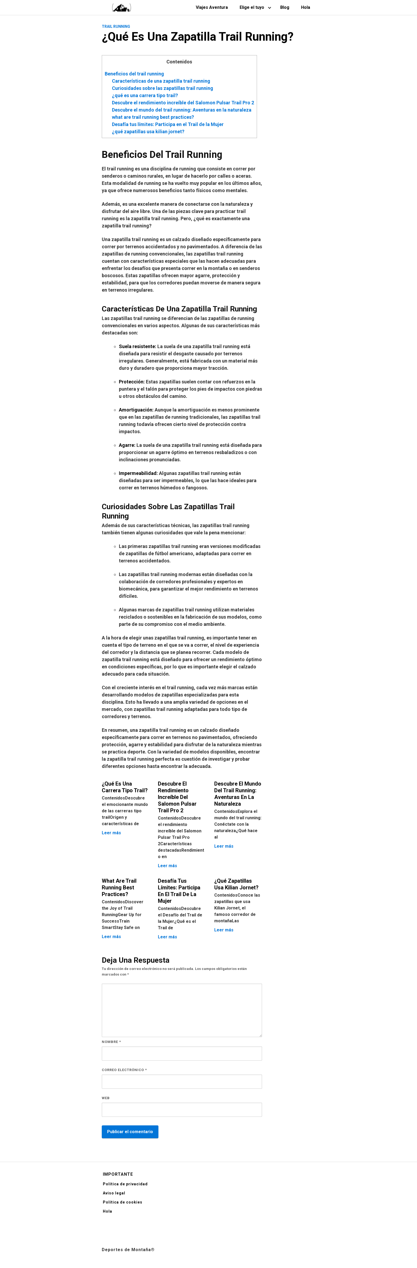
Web (106, 1098)
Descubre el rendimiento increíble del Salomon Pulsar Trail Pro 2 (183, 102)
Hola (305, 7)
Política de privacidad (125, 1184)
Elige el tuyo (252, 7)
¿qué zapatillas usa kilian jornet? (148, 131)
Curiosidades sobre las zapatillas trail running (162, 88)
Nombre (111, 1042)
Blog (284, 7)
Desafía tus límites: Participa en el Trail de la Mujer (168, 124)
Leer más (111, 832)
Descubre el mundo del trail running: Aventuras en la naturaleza (181, 110)
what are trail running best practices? (153, 117)
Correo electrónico (124, 1070)
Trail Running (116, 26)
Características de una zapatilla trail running (161, 81)
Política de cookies (122, 1202)
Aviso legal (114, 1193)
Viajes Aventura (212, 7)
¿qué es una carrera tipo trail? (145, 95)
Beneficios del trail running (134, 74)
